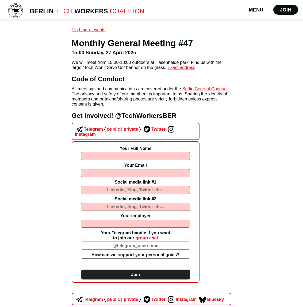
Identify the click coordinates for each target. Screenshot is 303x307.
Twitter (154, 129)
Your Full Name (135, 148)
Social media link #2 (135, 198)
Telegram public (97, 129)
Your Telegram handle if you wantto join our (135, 235)
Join (286, 10)
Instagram (182, 299)
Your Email (135, 165)
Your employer (135, 215)
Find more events (89, 29)
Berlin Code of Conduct (204, 88)
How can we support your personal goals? (135, 254)
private (130, 129)
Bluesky (211, 299)
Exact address (181, 67)
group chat (147, 237)
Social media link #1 (135, 182)
